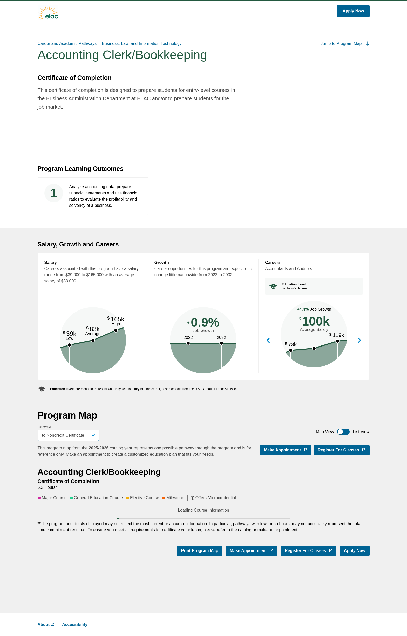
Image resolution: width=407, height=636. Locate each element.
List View (361, 431)
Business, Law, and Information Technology (141, 43)
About (46, 624)
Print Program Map (199, 593)
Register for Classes (344, 449)
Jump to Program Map (345, 43)
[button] (111, 519)
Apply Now (353, 11)
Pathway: (44, 427)
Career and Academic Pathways (67, 43)
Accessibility (74, 624)
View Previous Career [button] (268, 340)
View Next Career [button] (359, 340)
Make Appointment (287, 449)
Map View (325, 431)
